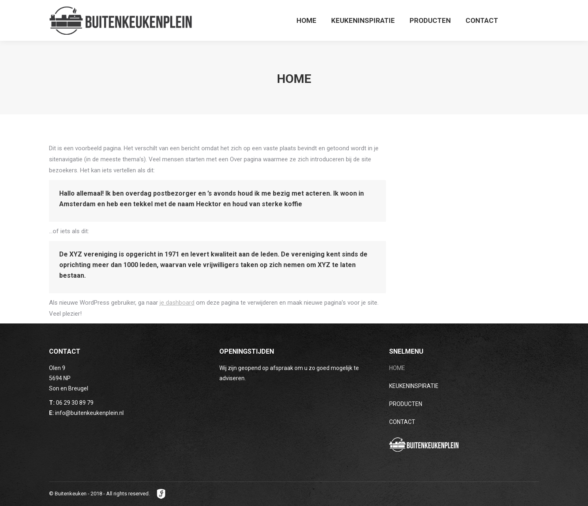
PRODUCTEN (405, 404)
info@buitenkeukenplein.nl (89, 413)
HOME (397, 368)
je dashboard (177, 302)
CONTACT (402, 422)
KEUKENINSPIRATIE (414, 386)
